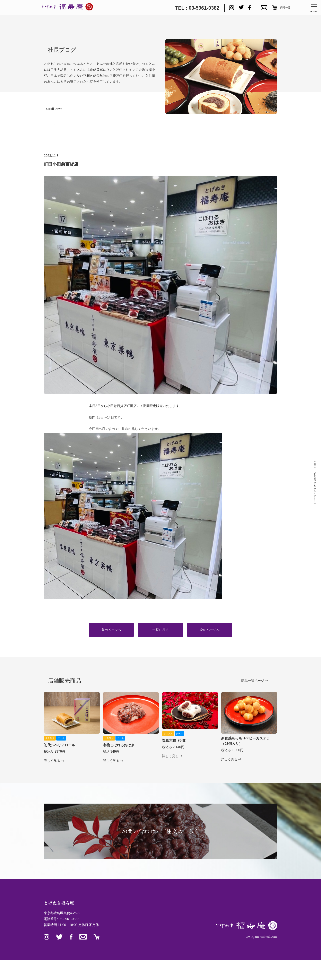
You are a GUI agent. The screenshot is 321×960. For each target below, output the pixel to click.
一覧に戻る (160, 630)
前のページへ (111, 630)
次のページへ (209, 630)
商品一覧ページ (252, 680)
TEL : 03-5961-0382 (197, 8)
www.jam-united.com (261, 936)
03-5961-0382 (69, 919)
